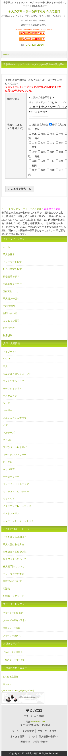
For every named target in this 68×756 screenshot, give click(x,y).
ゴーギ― (7, 410)
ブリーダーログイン (12, 635)
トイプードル (10, 351)
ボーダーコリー (11, 476)
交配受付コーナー (12, 291)
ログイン (7, 684)
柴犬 (5, 366)
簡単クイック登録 (11, 628)
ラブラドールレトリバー (16, 447)
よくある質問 (17, 736)
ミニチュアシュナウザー (16, 418)
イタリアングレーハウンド (17, 506)
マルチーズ (9, 432)
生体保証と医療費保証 (14, 551)
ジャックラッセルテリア (16, 484)
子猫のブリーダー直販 (14, 660)
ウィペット (9, 498)
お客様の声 (9, 328)
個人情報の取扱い (48, 736)
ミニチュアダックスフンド (17, 373)
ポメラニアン (10, 395)
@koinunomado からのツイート (18, 690)
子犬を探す (9, 254)
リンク (31, 736)
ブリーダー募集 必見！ (14, 613)
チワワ (6, 359)
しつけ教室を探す (12, 269)
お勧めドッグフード (13, 596)
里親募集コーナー (12, 283)
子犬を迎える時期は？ (14, 537)
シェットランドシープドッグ (18, 521)
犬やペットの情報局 (12, 652)
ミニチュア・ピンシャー (16, 491)
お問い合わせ (10, 313)
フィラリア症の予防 (13, 574)
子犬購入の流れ (11, 298)
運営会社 (25, 741)
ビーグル (7, 462)
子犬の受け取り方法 (13, 544)
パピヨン (7, 439)
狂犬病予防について (13, 566)
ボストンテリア (11, 513)
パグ (5, 425)
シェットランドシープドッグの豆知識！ (22, 209)
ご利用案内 (9, 306)
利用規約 (7, 335)
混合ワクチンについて (14, 559)
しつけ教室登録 (10, 676)
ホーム (6, 247)
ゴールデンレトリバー (14, 454)
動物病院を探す (11, 276)
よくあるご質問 (11, 320)
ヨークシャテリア (12, 388)
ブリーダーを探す (12, 261)
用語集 (6, 588)
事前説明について (12, 581)
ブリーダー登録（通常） (15, 620)
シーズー (7, 403)
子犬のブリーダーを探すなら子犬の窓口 (34, 11)
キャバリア (9, 469)
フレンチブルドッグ (13, 381)
